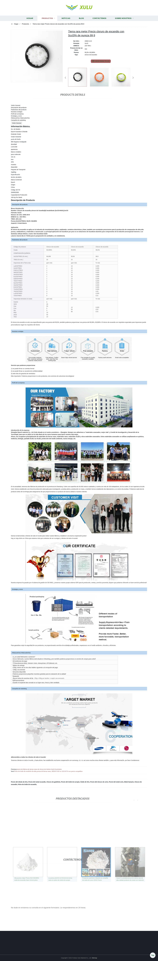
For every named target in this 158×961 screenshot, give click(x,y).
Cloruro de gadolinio (53, 782)
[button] (65, 78)
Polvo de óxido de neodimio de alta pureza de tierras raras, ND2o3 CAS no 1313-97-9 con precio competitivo (48, 771)
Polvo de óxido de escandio (27, 784)
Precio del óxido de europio (70, 782)
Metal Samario (129, 782)
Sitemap (94, 958)
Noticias (66, 23)
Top (152, 955)
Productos (47, 23)
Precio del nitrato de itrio (19, 782)
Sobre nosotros (123, 23)
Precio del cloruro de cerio (99, 782)
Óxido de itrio (84, 782)
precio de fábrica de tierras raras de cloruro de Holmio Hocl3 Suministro (39, 769)
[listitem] (79, 76)
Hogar (30, 23)
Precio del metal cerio (116, 782)
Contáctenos (99, 23)
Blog (81, 23)
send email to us (100, 61)
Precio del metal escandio (37, 782)
